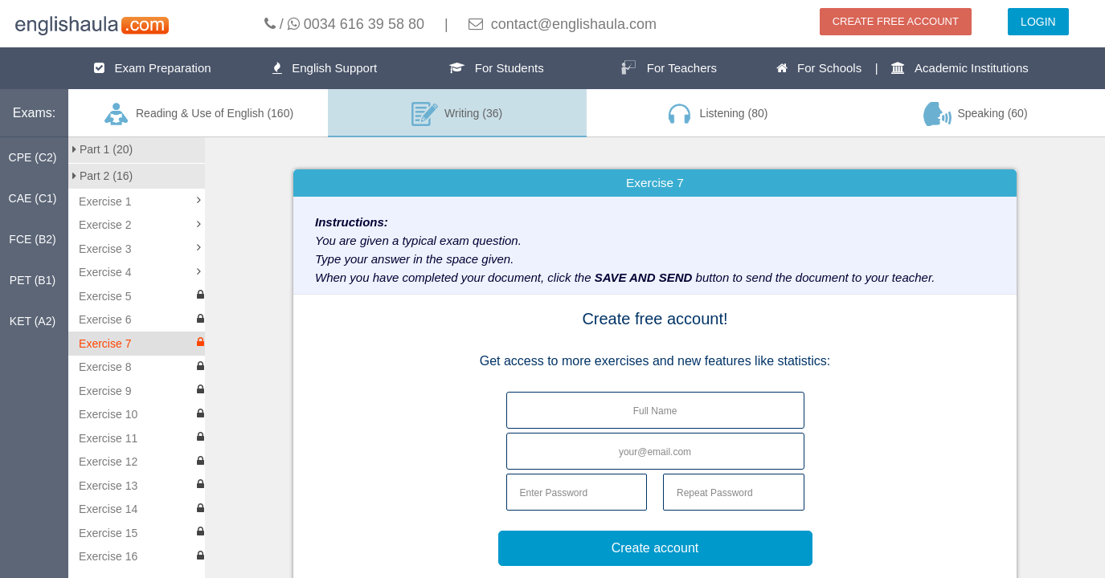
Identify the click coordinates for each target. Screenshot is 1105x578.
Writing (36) (456, 114)
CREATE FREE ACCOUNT (896, 21)
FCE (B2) (32, 239)
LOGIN (1038, 21)
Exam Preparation (152, 68)
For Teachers (668, 67)
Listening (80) (716, 114)
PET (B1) (32, 280)
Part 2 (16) (102, 175)
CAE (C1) (33, 198)
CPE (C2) (33, 157)
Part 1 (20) (102, 149)
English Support (324, 68)
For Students (496, 68)
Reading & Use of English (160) (197, 114)
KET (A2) (32, 321)
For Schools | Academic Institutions (902, 68)
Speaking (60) (975, 114)
